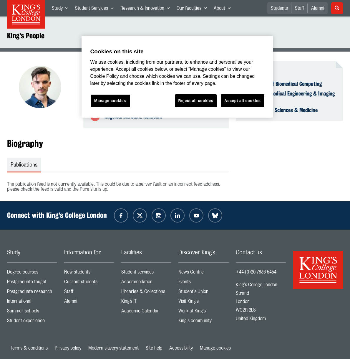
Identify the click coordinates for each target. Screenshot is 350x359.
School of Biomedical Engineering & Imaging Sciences (289, 97)
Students (279, 8)
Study (62, 9)
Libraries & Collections (146, 293)
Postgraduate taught (32, 283)
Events (203, 283)
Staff (299, 8)
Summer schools (32, 312)
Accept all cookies (242, 100)
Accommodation (146, 283)
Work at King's (203, 312)
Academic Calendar (146, 312)
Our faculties (193, 9)
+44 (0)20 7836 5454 (256, 272)
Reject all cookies (195, 100)
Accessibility (181, 348)
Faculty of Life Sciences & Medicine (280, 110)
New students (89, 273)
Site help (154, 348)
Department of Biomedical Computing (282, 84)
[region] (177, 77)
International (32, 302)
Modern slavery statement (113, 348)
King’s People (25, 36)
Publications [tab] (24, 165)
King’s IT (146, 302)
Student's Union (203, 293)
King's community (203, 322)
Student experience (32, 322)
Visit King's (203, 302)
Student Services (96, 9)
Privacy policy (68, 348)
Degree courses (32, 273)
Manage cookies (215, 348)
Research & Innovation (146, 9)
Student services (146, 273)
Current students (89, 283)
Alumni (317, 8)
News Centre (203, 273)
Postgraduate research (32, 293)
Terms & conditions (29, 348)
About (224, 9)
